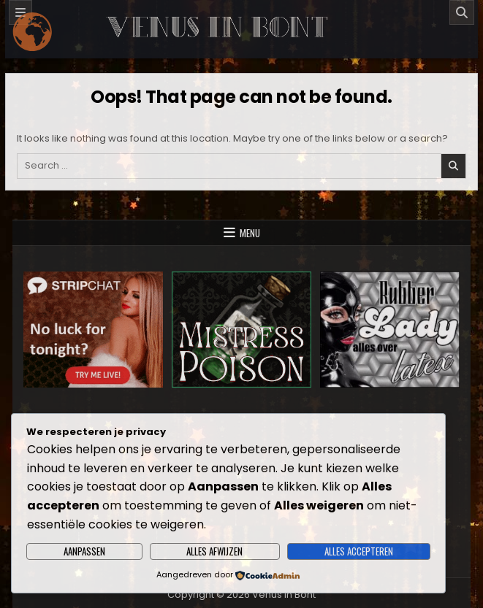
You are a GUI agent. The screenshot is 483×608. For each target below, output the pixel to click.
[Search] (461, 12)
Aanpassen (84, 551)
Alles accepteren (358, 551)
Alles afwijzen (214, 551)
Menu (250, 233)
